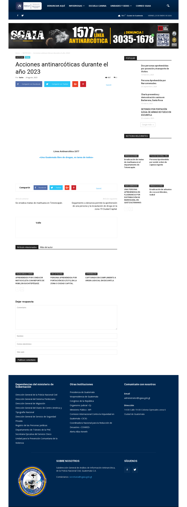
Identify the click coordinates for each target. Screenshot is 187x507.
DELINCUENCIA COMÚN (24, 274)
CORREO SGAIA (143, 5)
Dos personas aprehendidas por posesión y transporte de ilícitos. (155, 69)
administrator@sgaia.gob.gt (137, 398)
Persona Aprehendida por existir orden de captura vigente (159, 162)
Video (27, 57)
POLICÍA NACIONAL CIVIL (159, 156)
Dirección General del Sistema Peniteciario (35, 399)
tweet (108, 85)
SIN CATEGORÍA (57, 274)
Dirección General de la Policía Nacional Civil (36, 394)
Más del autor (46, 247)
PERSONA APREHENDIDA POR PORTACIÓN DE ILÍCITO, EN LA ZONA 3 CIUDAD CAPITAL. (63, 280)
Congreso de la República (82, 401)
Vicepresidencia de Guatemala (84, 396)
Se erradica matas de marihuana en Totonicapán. (39, 203)
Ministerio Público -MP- (81, 409)
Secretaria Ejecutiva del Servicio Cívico (33, 434)
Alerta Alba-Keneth (79, 431)
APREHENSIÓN (91, 274)
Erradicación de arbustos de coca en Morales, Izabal (160, 192)
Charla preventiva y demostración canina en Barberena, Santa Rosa (153, 97)
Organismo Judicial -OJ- (81, 405)
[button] (168, 5)
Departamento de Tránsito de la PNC (33, 429)
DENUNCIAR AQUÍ (56, 5)
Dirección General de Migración (30, 403)
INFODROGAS (77, 5)
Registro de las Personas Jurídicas (31, 425)
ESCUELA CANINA (97, 5)
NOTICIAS (19, 57)
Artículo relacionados (27, 247)
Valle (21, 77)
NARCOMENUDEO (131, 186)
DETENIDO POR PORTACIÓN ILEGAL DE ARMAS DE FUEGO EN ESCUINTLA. (156, 112)
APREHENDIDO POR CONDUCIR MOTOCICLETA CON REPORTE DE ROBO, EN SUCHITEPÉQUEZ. (29, 280)
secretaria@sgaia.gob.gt (80, 476)
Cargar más (148, 124)
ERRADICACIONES (131, 156)
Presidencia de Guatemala (82, 392)
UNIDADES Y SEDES (121, 5)
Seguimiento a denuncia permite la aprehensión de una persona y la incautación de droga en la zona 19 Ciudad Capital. (94, 206)
